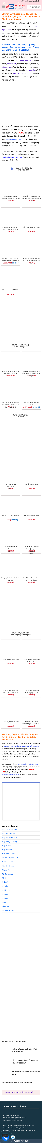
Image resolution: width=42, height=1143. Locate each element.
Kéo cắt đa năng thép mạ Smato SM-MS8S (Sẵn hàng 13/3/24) (31, 198)
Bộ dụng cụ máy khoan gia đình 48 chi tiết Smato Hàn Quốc (10, 261)
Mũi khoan (6, 890)
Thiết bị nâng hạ (8, 910)
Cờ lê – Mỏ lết (7, 862)
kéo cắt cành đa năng (21, 73)
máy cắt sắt (11, 64)
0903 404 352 (21, 1141)
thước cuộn (30, 70)
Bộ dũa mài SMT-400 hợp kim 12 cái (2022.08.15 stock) (10, 229)
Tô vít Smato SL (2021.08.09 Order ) (10, 486)
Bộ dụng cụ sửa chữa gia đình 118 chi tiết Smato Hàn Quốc (31, 261)
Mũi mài (5, 894)
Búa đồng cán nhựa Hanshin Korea (14, 1041)
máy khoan (19, 60)
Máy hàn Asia (7, 850)
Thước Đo (6, 870)
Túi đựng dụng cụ (8, 874)
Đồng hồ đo (6, 906)
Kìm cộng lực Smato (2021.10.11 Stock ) (10, 549)
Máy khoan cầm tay (9, 829)
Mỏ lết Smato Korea (31, 484)
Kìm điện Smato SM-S (31, 515)
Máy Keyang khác (8, 854)
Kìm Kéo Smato (8, 866)
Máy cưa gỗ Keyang (9, 842)
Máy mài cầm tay (8, 833)
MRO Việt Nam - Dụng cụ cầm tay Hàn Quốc (19, 1092)
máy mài (28, 60)
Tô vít (4, 878)
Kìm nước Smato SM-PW (10, 515)
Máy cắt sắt (6, 846)
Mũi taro (5, 898)
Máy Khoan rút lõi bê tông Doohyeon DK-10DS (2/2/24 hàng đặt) (31, 373)
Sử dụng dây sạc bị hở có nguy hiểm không (17, 1082)
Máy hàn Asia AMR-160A (10, 290)
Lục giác (5, 886)
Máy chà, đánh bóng (9, 837)
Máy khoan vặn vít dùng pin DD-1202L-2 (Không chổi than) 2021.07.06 (10, 405)
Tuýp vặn (5, 882)
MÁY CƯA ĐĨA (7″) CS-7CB (31, 227)
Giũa (4, 902)
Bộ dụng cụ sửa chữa (10, 858)
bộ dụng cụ (6, 67)
